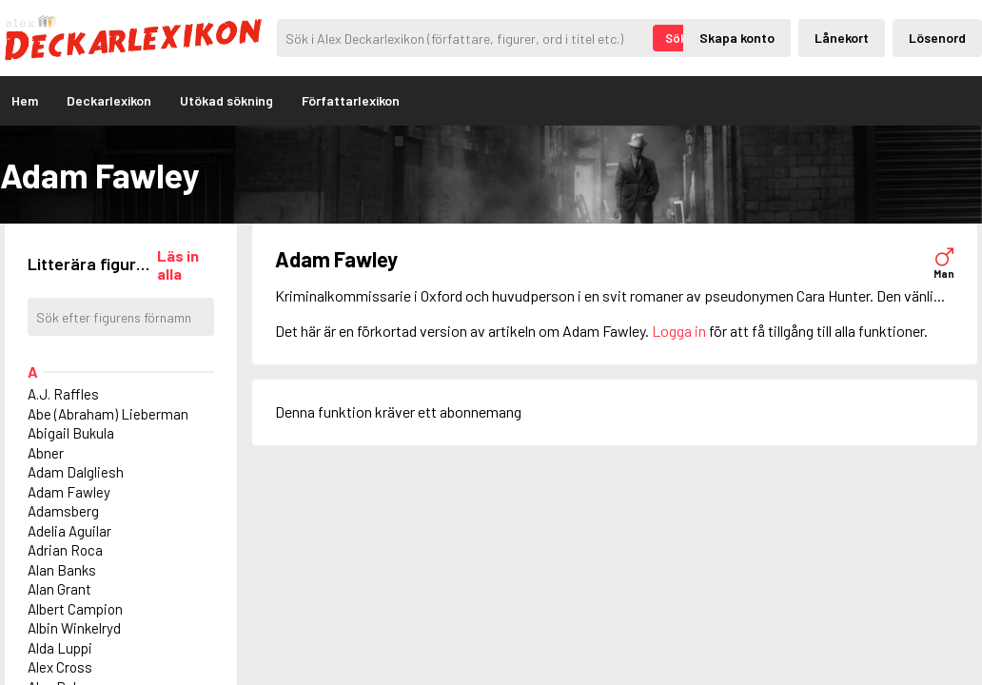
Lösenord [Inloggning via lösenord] (937, 37)
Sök (676, 38)
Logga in (679, 331)
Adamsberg (63, 510)
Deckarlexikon (109, 100)
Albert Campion (75, 608)
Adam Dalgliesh (76, 471)
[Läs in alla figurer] (185, 264)
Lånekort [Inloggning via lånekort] (842, 37)
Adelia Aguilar (69, 530)
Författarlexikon (351, 100)
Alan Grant (59, 588)
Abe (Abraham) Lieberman (108, 413)
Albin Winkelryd (74, 627)
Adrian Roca (65, 549)
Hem (24, 100)
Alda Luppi (60, 647)
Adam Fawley (69, 491)
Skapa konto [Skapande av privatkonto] (737, 37)
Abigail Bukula (71, 432)
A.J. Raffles (63, 393)
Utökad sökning (226, 100)
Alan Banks (62, 569)
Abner (46, 452)
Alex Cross (60, 666)
